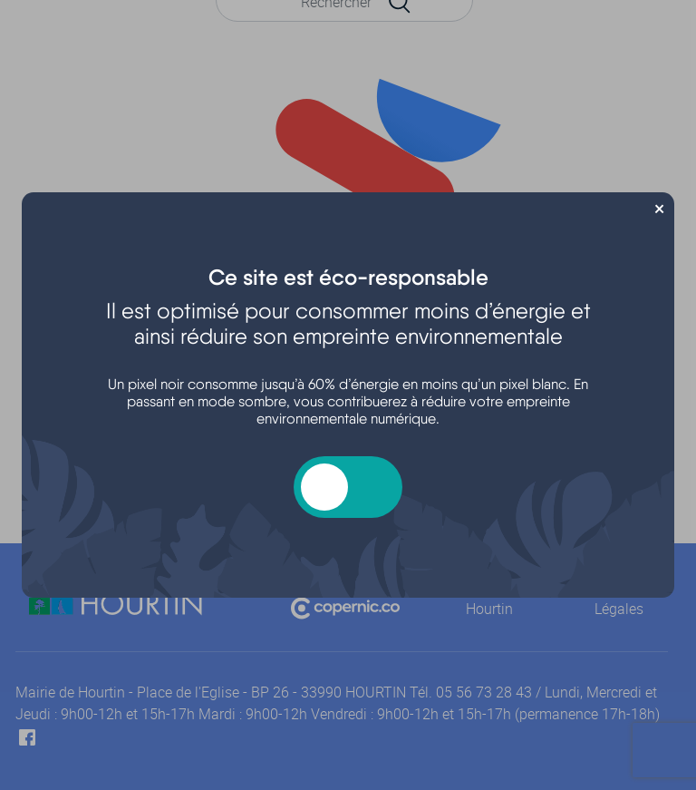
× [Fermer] (658, 207)
